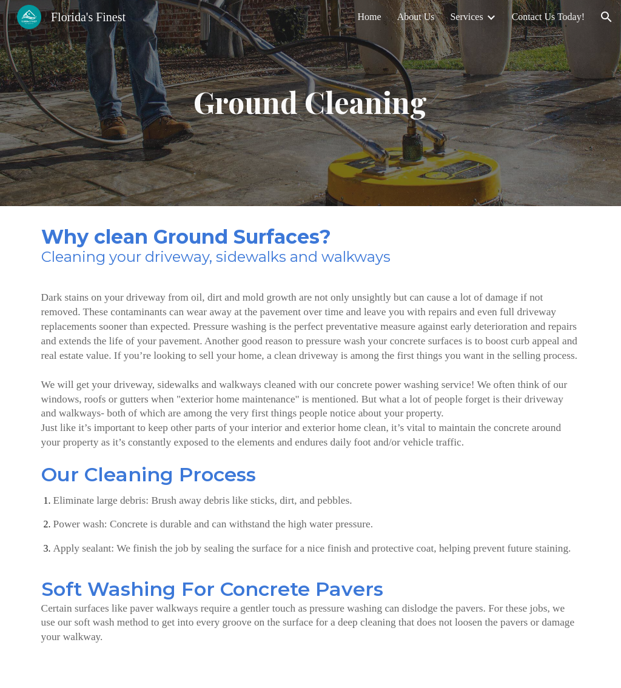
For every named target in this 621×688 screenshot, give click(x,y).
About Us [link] (416, 17)
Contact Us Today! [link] (548, 17)
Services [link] (466, 17)
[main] (310, 103)
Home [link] (369, 17)
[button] (606, 17)
